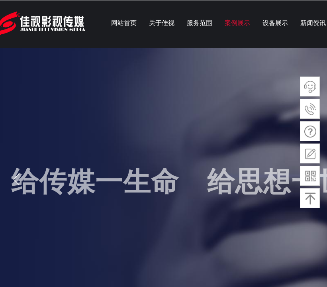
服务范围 (199, 23)
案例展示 (237, 23)
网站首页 (124, 23)
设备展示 (275, 23)
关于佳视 (161, 23)
